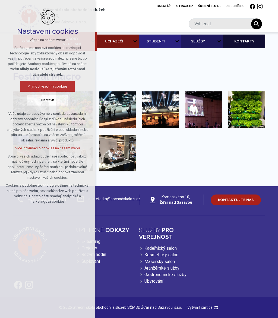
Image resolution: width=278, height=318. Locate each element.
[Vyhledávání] (256, 23)
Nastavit (44, 100)
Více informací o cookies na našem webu (44, 148)
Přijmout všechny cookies (44, 86)
